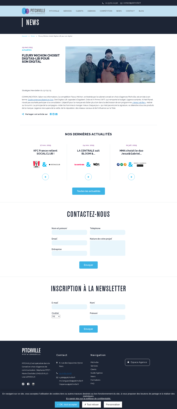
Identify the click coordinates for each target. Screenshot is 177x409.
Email (56, 114)
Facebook (51, 114)
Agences (92, 11)
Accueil (24, 36)
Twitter (54, 114)
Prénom (94, 313)
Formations (95, 380)
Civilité (55, 313)
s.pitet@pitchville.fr (67, 377)
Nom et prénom (59, 228)
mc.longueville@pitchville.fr (71, 381)
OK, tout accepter (67, 404)
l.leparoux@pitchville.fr (69, 384)
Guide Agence (97, 373)
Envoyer (88, 265)
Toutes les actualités (88, 191)
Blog (141, 11)
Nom (92, 303)
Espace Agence (139, 362)
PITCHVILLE (33, 11)
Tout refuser (91, 404)
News (119, 11)
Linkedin (33, 384)
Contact (130, 11)
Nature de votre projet (101, 239)
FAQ (92, 383)
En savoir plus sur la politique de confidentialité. (88, 398)
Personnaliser (113, 404)
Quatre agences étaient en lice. (41, 100)
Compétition (106, 11)
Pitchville (54, 11)
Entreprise (57, 249)
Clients (79, 11)
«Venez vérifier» (139, 102)
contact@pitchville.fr (132, 3)
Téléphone (95, 228)
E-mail (55, 303)
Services (67, 11)
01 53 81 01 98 (111, 3)
